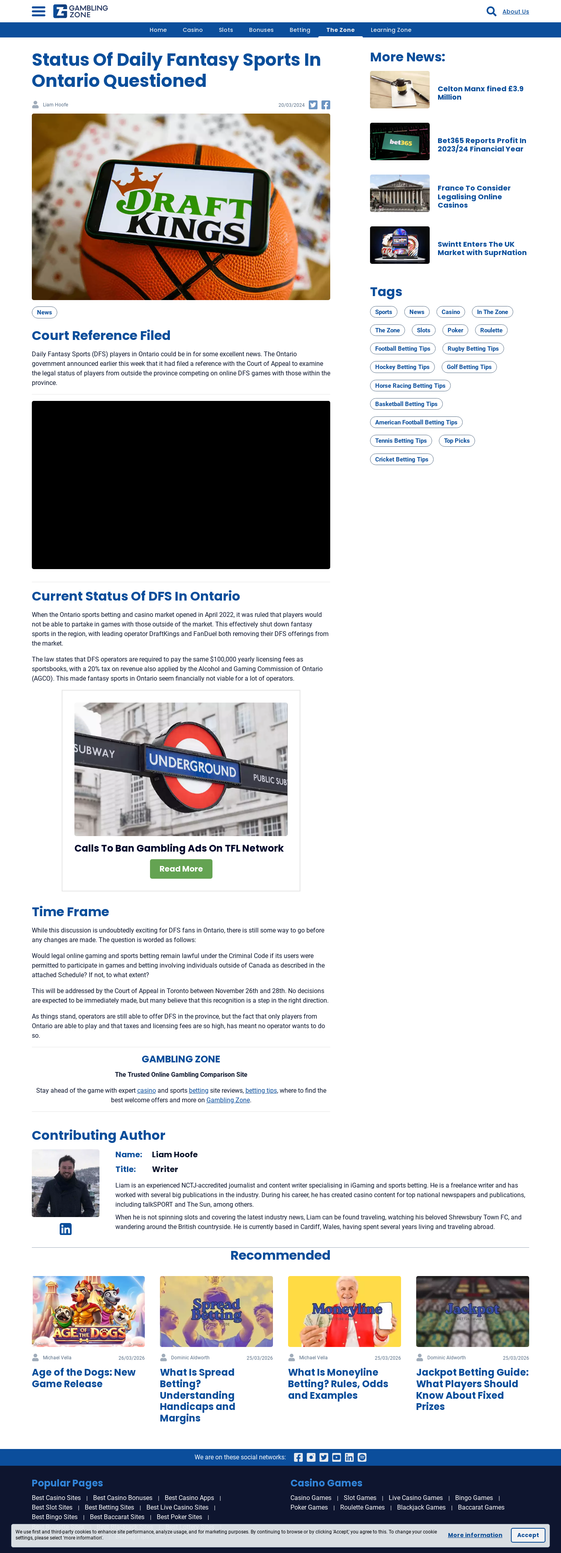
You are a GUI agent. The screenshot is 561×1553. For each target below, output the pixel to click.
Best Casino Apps (189, 1498)
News (44, 312)
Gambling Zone (228, 1100)
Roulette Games (362, 1507)
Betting (300, 30)
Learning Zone (391, 30)
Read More (181, 868)
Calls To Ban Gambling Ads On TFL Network (179, 848)
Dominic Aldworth (190, 1358)
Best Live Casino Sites (177, 1507)
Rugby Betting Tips (473, 348)
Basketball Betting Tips (406, 404)
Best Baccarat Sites (117, 1517)
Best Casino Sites (56, 1498)
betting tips (261, 1090)
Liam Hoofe (55, 105)
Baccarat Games (481, 1507)
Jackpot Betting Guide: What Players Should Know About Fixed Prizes (472, 1389)
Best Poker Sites (179, 1517)
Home (158, 30)
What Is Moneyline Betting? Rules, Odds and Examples (338, 1384)
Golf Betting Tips (469, 367)
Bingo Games (474, 1498)
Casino (193, 30)
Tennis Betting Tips (401, 440)
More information (475, 1535)
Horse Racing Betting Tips (410, 385)
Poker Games (309, 1507)
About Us (516, 12)
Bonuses (261, 30)
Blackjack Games (421, 1507)
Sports (383, 312)
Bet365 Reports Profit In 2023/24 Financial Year (482, 144)
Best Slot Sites (52, 1507)
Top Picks (457, 440)
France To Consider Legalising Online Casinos (474, 196)
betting (198, 1090)
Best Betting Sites (109, 1507)
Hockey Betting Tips (402, 367)
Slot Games (360, 1498)
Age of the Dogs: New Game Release (84, 1378)
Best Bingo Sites (55, 1517)
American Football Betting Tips (416, 422)
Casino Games (310, 1498)
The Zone (340, 30)
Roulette (491, 330)
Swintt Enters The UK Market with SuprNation (482, 248)
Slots (226, 30)
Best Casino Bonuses (122, 1498)
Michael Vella (57, 1358)
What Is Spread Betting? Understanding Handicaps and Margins (198, 1395)
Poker (455, 330)
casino (146, 1090)
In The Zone (492, 312)
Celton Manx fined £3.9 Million (481, 93)
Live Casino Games (416, 1498)
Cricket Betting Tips (402, 459)
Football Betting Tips (402, 348)
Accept (528, 1535)
